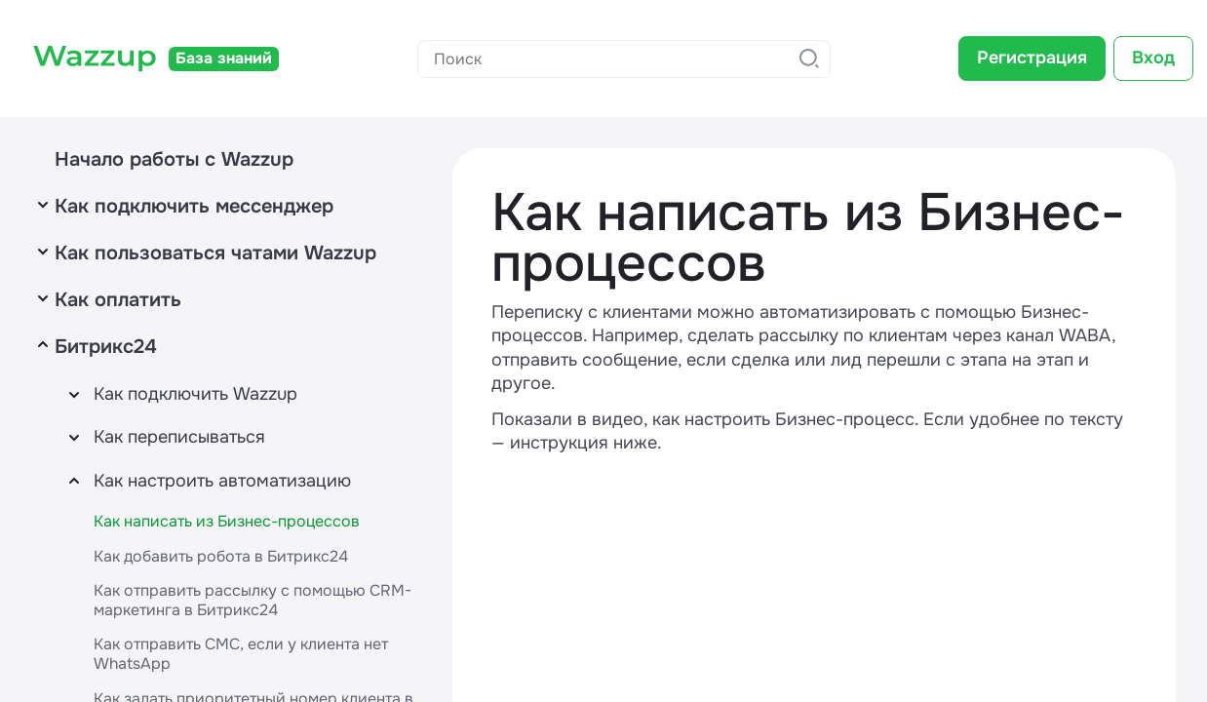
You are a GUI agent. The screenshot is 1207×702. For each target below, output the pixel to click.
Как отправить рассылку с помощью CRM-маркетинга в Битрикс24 (252, 600)
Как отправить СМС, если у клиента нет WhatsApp (241, 654)
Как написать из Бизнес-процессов (227, 521)
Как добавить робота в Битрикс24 (221, 556)
